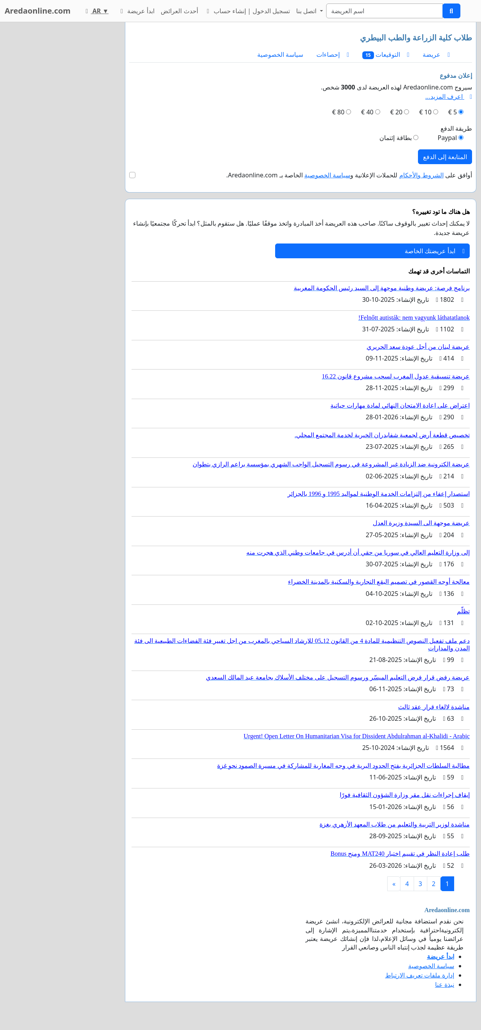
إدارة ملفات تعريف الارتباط (419, 975)
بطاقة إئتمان (395, 137)
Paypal (447, 137)
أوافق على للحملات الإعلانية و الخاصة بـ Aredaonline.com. (349, 175)
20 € (396, 112)
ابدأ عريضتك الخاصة (435, 251)
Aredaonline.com (37, 10)
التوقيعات (385, 54)
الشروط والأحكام (421, 175)
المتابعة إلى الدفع (445, 156)
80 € (338, 112)
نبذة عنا (444, 984)
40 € (367, 112)
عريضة (436, 54)
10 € (425, 112)
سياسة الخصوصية (280, 54)
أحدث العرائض (179, 11)
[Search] (384, 11)
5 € (452, 112)
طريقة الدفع (456, 128)
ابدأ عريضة (136, 11)
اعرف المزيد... (448, 96)
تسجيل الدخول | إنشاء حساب (247, 11)
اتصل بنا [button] (307, 11)
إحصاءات (332, 54)
